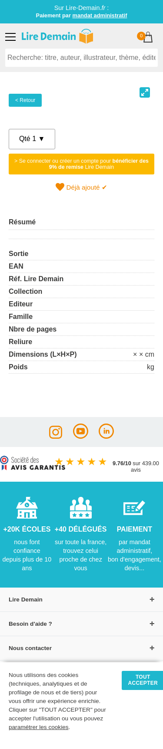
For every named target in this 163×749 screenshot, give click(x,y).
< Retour (25, 100)
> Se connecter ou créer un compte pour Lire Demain (81, 164)
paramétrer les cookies (39, 727)
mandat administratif (100, 15)
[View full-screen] (145, 92)
